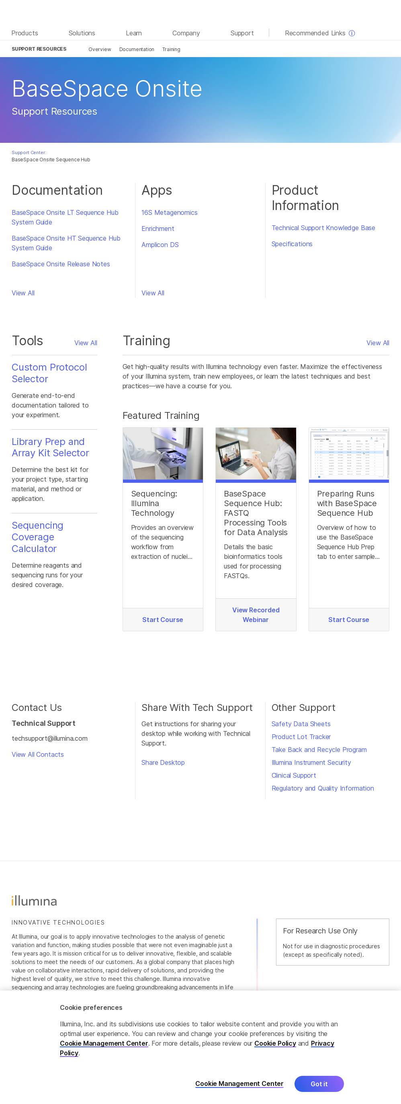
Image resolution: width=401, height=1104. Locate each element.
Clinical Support (294, 775)
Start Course (162, 620)
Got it (319, 1091)
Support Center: (29, 152)
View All (23, 293)
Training (171, 49)
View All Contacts (38, 754)
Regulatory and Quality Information (323, 788)
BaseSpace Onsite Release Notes (61, 264)
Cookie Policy (275, 1050)
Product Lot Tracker (301, 737)
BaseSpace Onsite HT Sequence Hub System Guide (66, 243)
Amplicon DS (159, 245)
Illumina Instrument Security (311, 762)
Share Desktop (163, 762)
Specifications (292, 244)
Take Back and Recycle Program (319, 750)
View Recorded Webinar (256, 615)
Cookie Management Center (104, 1050)
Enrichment (157, 229)
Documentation (137, 49)
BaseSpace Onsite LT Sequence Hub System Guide (65, 217)
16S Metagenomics (169, 212)
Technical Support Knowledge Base (323, 228)
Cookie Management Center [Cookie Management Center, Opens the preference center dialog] (239, 1091)
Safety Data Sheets (301, 724)
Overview (99, 49)
